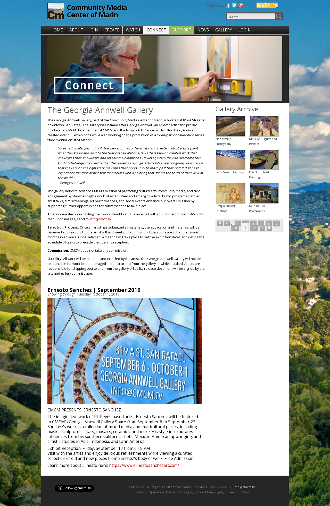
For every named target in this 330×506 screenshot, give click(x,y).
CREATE (111, 30)
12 (254, 228)
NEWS (203, 30)
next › (262, 228)
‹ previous (227, 223)
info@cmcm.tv (100, 219)
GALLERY (223, 30)
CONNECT (156, 30)
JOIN (93, 30)
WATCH (133, 30)
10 (235, 228)
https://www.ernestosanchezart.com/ (144, 465)
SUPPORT (181, 30)
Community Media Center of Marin (97, 11)
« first (220, 223)
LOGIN (244, 30)
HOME (57, 30)
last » (269, 228)
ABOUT (76, 30)
